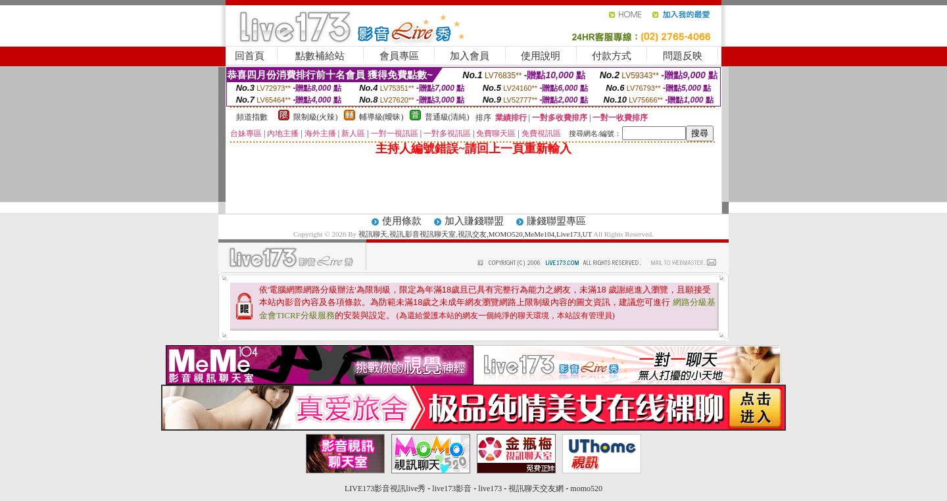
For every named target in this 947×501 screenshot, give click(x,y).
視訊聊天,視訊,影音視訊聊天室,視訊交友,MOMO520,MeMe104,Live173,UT (475, 234)
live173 (490, 488)
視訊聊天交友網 (536, 488)
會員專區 (399, 56)
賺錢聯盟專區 (556, 221)
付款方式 (611, 56)
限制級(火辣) (315, 117)
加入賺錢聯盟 (474, 221)
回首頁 (249, 56)
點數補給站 (320, 56)
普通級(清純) (447, 117)
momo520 (586, 488)
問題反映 (682, 56)
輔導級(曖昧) (381, 117)
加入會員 (469, 56)
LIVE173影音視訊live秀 (385, 488)
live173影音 (452, 488)
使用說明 (540, 56)
